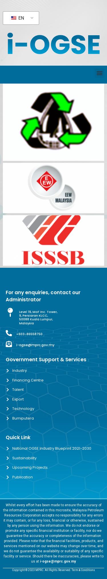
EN (17, 18)
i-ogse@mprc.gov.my (35, 345)
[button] (99, 73)
